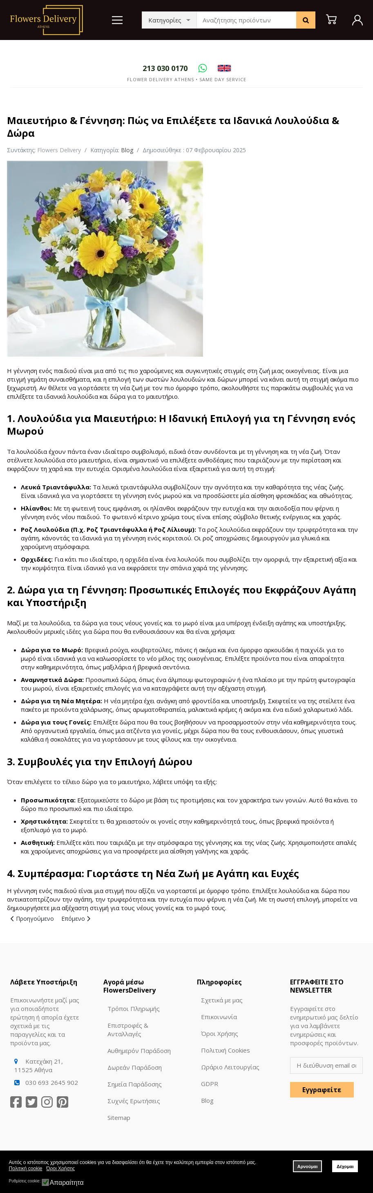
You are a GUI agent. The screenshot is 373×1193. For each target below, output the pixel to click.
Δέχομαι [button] (345, 1166)
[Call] (165, 68)
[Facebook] (16, 1102)
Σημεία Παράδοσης (134, 1084)
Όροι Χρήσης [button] (60, 1168)
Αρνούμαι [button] (307, 1166)
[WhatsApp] (203, 68)
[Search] (305, 20)
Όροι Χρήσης (219, 1033)
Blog (127, 150)
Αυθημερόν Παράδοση (139, 1050)
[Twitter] (31, 1102)
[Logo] (46, 19)
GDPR (209, 1084)
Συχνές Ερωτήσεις (133, 1101)
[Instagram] (47, 1102)
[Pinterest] (62, 1102)
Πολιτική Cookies (225, 1050)
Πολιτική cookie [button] (25, 1168)
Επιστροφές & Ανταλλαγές (127, 1029)
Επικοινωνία (219, 1017)
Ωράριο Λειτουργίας (230, 1067)
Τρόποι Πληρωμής (133, 1008)
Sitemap (118, 1117)
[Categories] (169, 20)
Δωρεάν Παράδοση (134, 1067)
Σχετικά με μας (222, 1000)
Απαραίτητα (66, 1182)
